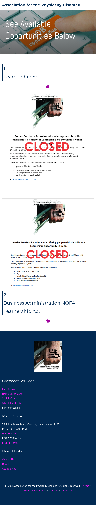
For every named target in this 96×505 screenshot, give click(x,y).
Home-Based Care (12, 393)
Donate (6, 464)
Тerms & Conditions (35, 490)
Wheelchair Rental (12, 403)
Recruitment (9, 389)
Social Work (8, 398)
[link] (48, 200)
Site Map (53, 490)
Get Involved (9, 468)
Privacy (85, 485)
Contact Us (8, 459)
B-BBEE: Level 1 (11, 442)
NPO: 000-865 (10, 433)
